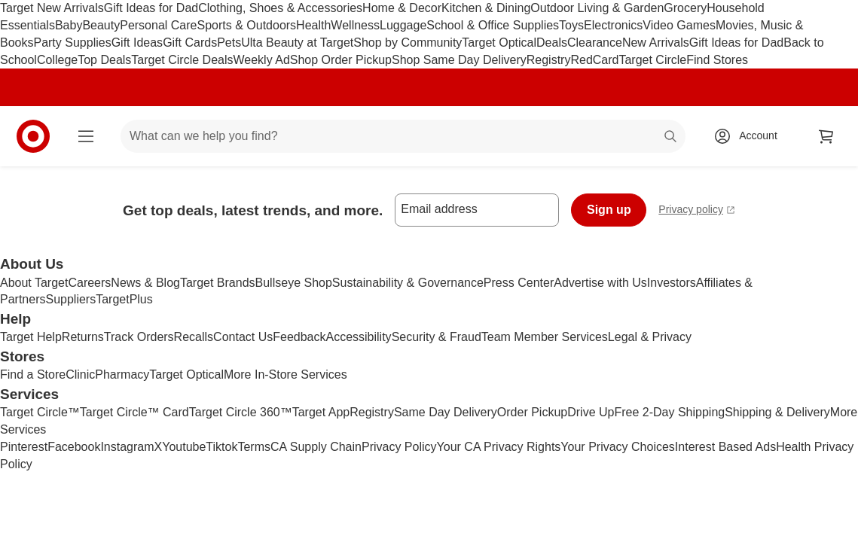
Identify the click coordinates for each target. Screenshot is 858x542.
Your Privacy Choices (617, 446)
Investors (671, 282)
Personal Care (158, 25)
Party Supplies (72, 42)
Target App (321, 412)
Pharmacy (122, 374)
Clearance (594, 42)
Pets (229, 42)
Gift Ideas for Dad (151, 8)
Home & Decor (401, 8)
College (57, 59)
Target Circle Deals (182, 59)
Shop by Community (407, 42)
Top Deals (104, 59)
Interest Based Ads (725, 446)
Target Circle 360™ (240, 412)
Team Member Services (544, 336)
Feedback (299, 336)
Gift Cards (190, 42)
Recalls (193, 336)
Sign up (609, 209)
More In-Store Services (285, 374)
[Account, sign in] (751, 136)
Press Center (519, 282)
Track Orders (139, 336)
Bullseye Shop (293, 282)
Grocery (685, 8)
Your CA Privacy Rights (499, 446)
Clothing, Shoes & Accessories (280, 8)
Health (313, 25)
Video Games (679, 25)
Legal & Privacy (650, 336)
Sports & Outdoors (246, 25)
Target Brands (217, 282)
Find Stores (717, 59)
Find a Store (33, 374)
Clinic (80, 374)
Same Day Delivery (445, 412)
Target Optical (499, 42)
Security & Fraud (436, 336)
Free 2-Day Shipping (669, 412)
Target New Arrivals (52, 8)
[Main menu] (85, 136)
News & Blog (145, 282)
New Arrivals (655, 42)
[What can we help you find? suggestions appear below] (403, 136)
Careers (89, 282)
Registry (549, 59)
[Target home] (33, 136)
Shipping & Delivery (777, 412)
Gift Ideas (137, 42)
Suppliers (70, 299)
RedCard (594, 59)
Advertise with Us (600, 282)
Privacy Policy (399, 446)
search (671, 137)
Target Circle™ (40, 412)
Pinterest (23, 446)
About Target (34, 282)
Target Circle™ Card (134, 412)
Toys (571, 25)
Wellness (355, 25)
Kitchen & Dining (485, 8)
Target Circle (652, 59)
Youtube (184, 446)
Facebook (73, 446)
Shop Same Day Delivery (459, 59)
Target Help (31, 336)
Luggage (403, 25)
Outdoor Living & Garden (597, 8)
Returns (83, 336)
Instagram (127, 446)
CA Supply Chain (316, 446)
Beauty (101, 25)
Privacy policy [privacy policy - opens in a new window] (696, 211)
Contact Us (243, 336)
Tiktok (221, 446)
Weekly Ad (262, 59)
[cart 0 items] (826, 136)
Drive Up (590, 412)
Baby (68, 25)
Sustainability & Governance (408, 282)
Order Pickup (532, 412)
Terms (253, 446)
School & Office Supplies (492, 25)
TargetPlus (124, 299)
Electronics (613, 25)
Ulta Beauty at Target (297, 42)
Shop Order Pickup (341, 59)
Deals (551, 42)
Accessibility (358, 336)
